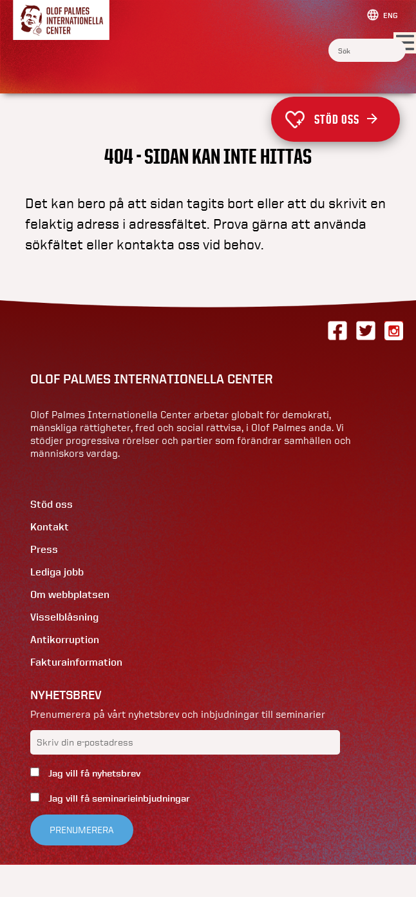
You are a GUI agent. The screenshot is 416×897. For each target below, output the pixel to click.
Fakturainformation (76, 662)
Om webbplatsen (69, 594)
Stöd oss (345, 119)
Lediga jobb (57, 572)
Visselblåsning (64, 617)
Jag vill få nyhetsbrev (93, 773)
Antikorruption (64, 639)
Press (44, 549)
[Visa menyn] (404, 43)
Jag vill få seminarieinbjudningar (118, 798)
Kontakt (49, 527)
